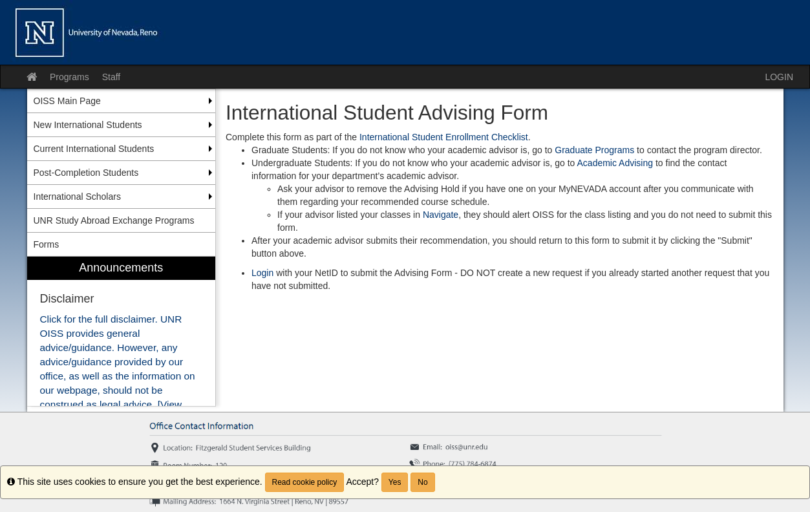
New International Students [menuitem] (88, 125)
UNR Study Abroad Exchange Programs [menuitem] (114, 220)
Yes (395, 482)
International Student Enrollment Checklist (443, 137)
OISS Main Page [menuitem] (67, 101)
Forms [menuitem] (46, 244)
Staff (111, 77)
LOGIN (779, 77)
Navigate (440, 214)
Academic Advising (615, 163)
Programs (69, 77)
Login (263, 273)
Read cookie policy (304, 482)
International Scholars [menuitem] (77, 196)
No (422, 482)
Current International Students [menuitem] (94, 149)
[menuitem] (121, 331)
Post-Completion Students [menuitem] (86, 172)
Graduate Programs (594, 150)
